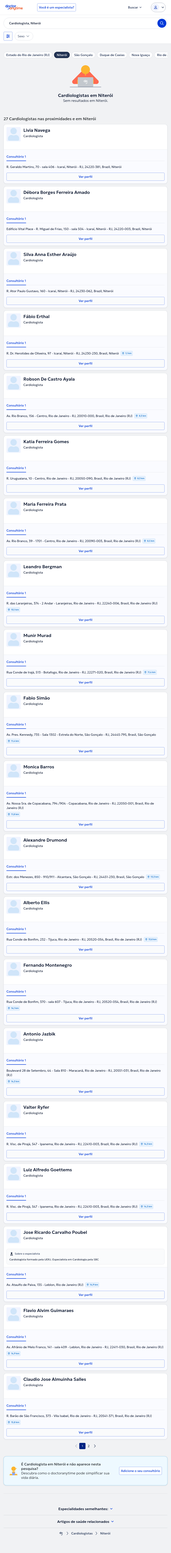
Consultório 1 (16, 157)
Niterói (62, 55)
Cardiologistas (82, 1533)
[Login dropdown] (158, 7)
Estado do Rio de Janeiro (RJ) (28, 55)
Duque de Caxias (112, 55)
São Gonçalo (83, 55)
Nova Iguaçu (141, 55)
